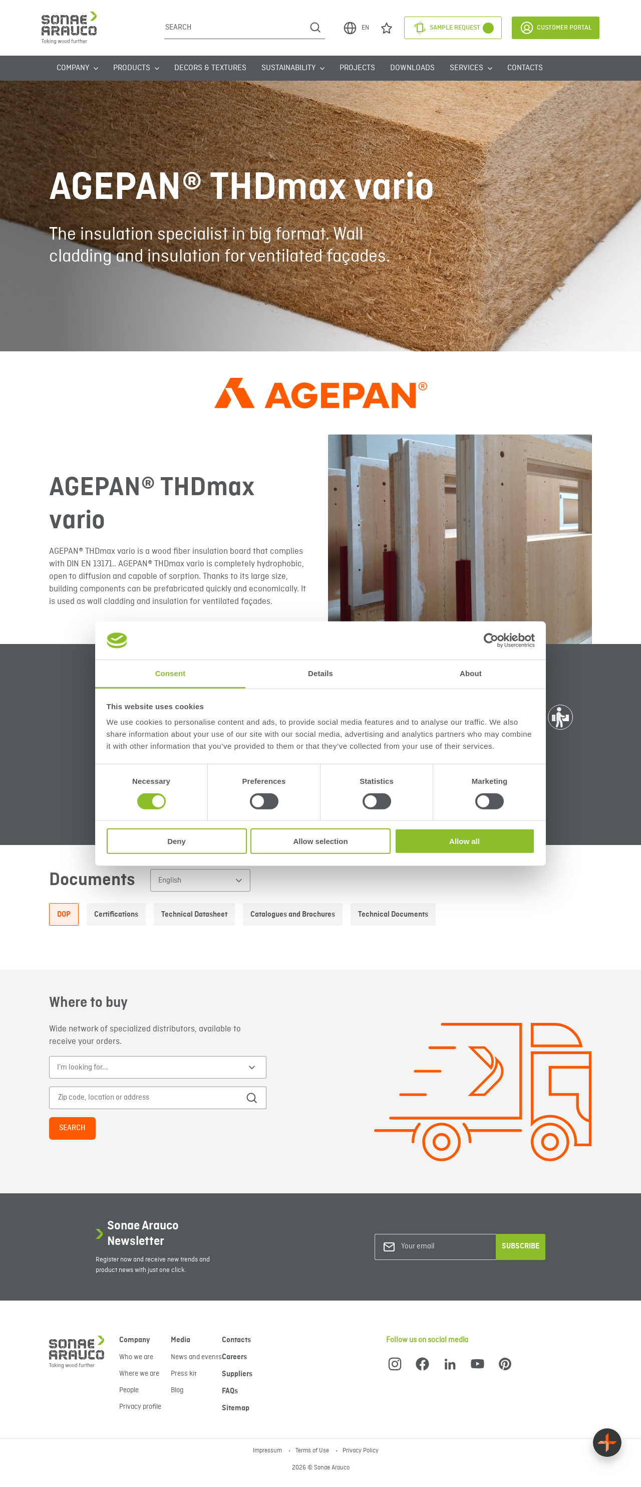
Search (72, 1128)
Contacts (525, 68)
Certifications (116, 915)
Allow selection (320, 841)
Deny (176, 841)
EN (356, 28)
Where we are (139, 1373)
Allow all (464, 841)
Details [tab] (320, 673)
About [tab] (471, 673)
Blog (177, 1390)
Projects (357, 68)
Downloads (412, 68)
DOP (64, 915)
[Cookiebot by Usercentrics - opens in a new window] (491, 640)
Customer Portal (555, 28)
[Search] (235, 28)
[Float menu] (607, 1442)
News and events (196, 1357)
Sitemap (235, 1408)
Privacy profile (140, 1406)
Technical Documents (393, 915)
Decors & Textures (210, 68)
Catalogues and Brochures (292, 915)
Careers (234, 1357)
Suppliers (237, 1374)
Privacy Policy (361, 1451)
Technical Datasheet (194, 915)
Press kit (184, 1373)
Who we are (136, 1357)
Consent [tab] (170, 673)
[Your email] (441, 1246)
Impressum (268, 1451)
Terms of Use (313, 1451)
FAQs (230, 1391)
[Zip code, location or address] (145, 1098)
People (129, 1390)
